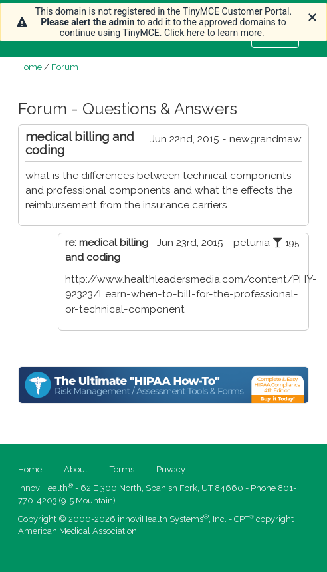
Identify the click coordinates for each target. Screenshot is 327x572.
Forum (64, 67)
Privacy (170, 469)
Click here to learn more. (214, 32)
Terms (122, 469)
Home (30, 67)
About (76, 469)
